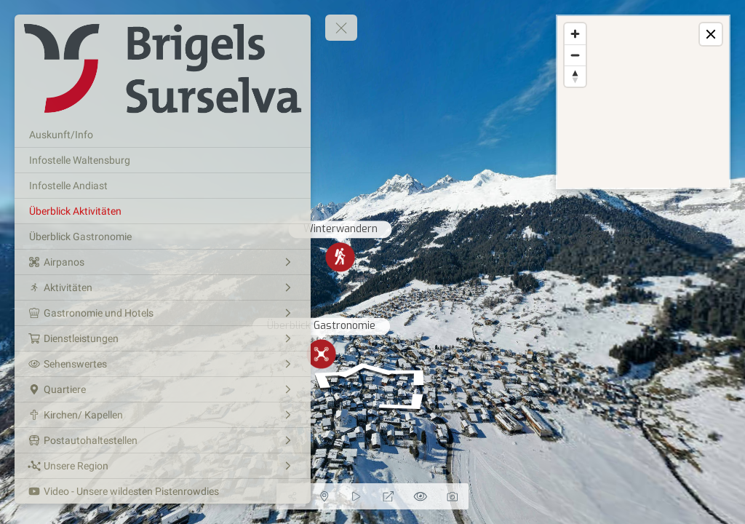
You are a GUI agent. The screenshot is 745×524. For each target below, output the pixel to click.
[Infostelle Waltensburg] (163, 160)
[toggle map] (711, 34)
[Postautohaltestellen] (163, 440)
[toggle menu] (341, 28)
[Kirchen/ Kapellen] (163, 414)
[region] (643, 102)
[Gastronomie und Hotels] (163, 313)
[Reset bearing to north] (575, 76)
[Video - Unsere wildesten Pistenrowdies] (163, 491)
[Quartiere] (163, 389)
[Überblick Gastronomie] (163, 236)
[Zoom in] (575, 33)
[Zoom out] (575, 55)
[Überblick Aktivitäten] (163, 211)
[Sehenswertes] (163, 364)
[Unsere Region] (163, 465)
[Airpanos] (163, 262)
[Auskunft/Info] (163, 134)
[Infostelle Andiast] (163, 185)
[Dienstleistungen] (163, 338)
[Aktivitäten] (163, 287)
